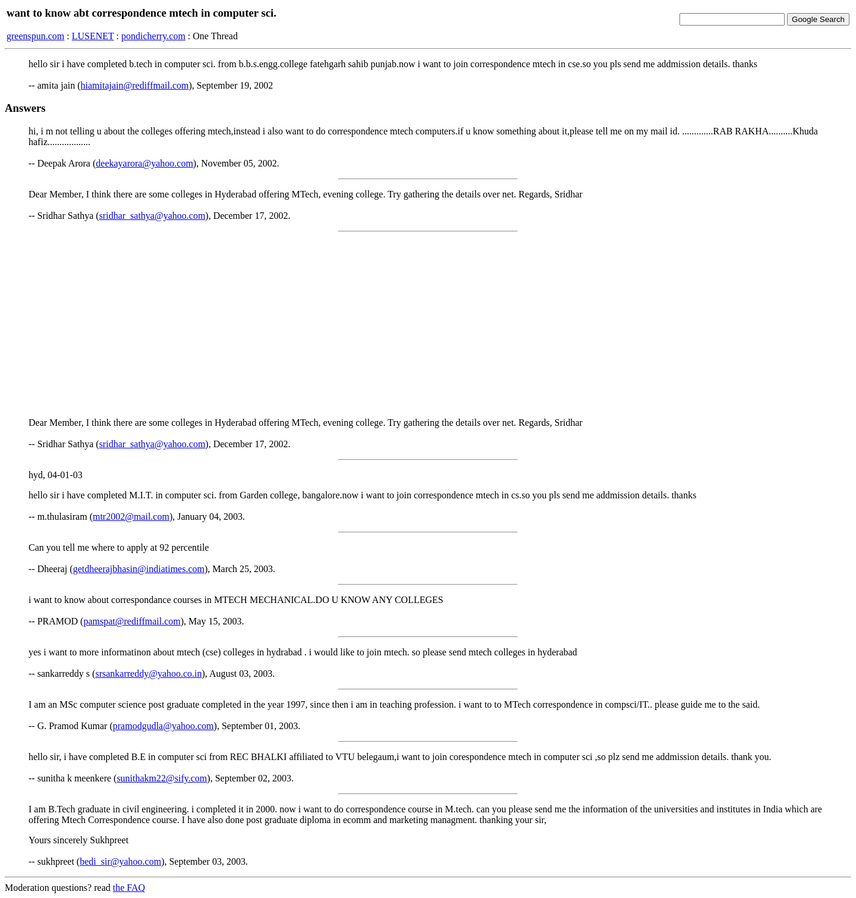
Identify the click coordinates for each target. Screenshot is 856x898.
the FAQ (129, 888)
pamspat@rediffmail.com (131, 621)
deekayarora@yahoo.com (144, 163)
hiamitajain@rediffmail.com (135, 85)
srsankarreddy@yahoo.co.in (148, 673)
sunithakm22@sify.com (162, 778)
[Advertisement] (428, 324)
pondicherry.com (153, 36)
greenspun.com (35, 36)
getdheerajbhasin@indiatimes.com (138, 569)
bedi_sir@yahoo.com (120, 861)
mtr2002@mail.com (131, 516)
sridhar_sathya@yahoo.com (152, 216)
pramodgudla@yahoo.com (163, 726)
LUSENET (93, 36)
